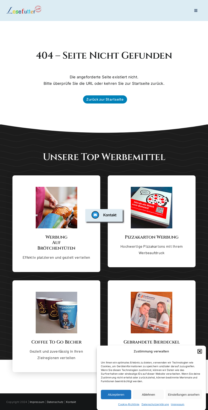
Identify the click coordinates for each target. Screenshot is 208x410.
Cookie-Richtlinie (128, 405)
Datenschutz (55, 402)
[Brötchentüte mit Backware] (56, 188)
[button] (200, 352)
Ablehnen (148, 395)
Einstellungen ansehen (183, 395)
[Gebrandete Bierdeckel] (151, 293)
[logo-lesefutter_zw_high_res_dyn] (24, 7)
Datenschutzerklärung (155, 405)
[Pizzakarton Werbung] (151, 188)
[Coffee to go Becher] (56, 293)
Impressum (177, 405)
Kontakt (71, 402)
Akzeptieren (116, 395)
